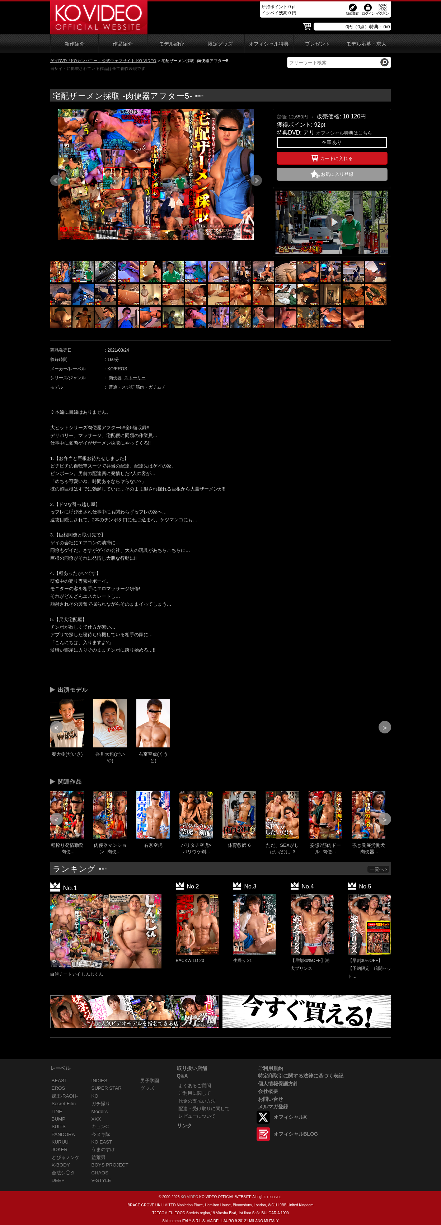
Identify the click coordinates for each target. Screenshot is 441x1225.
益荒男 (98, 1157)
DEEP (58, 1180)
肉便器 (115, 377)
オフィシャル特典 (269, 44)
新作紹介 (75, 44)
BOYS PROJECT (110, 1165)
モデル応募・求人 (366, 44)
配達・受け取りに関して (204, 1108)
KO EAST (102, 1142)
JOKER (60, 1149)
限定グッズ (220, 44)
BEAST (59, 1080)
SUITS (59, 1126)
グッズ (147, 1088)
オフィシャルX (290, 1117)
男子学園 (149, 1080)
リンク (184, 1125)
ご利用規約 (270, 1068)
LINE (57, 1111)
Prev (56, 180)
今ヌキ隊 (101, 1134)
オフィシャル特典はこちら (344, 133)
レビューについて (197, 1116)
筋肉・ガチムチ (151, 387)
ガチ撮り (101, 1103)
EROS (121, 368)
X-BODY (61, 1165)
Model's (100, 1111)
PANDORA (63, 1134)
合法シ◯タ (63, 1172)
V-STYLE (101, 1180)
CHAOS (100, 1172)
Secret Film (64, 1103)
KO (111, 368)
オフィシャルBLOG (295, 1134)
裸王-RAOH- (65, 1096)
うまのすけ (103, 1149)
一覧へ (379, 869)
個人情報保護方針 (278, 1083)
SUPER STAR (107, 1088)
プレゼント (317, 44)
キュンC (100, 1126)
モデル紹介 (171, 44)
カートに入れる (332, 157)
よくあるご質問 (194, 1085)
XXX (96, 1119)
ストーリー (135, 377)
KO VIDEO (189, 1197)
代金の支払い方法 (197, 1101)
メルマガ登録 (273, 1106)
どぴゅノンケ (66, 1157)
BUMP (59, 1119)
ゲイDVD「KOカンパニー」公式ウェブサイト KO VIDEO (103, 60)
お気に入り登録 (337, 174)
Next (256, 180)
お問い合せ (270, 1099)
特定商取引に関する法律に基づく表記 (300, 1076)
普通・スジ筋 (122, 387)
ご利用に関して (194, 1093)
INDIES (100, 1080)
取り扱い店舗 (192, 1068)
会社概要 (268, 1091)
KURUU (60, 1142)
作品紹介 (123, 44)
